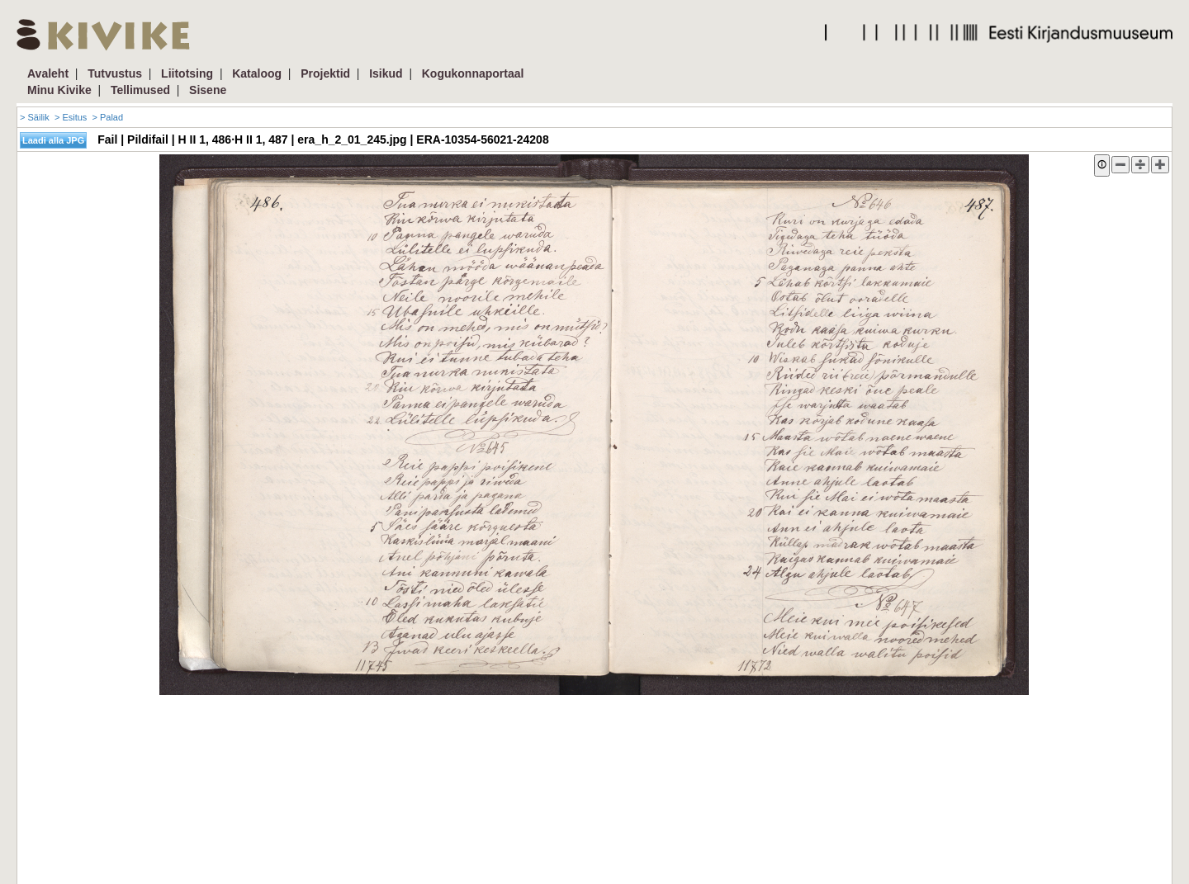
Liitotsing (187, 73)
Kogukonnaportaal (473, 73)
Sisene (207, 90)
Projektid (325, 73)
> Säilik (35, 117)
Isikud (385, 73)
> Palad (107, 117)
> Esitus (70, 117)
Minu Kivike (59, 90)
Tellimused (140, 90)
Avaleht (48, 73)
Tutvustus (115, 73)
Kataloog (257, 73)
